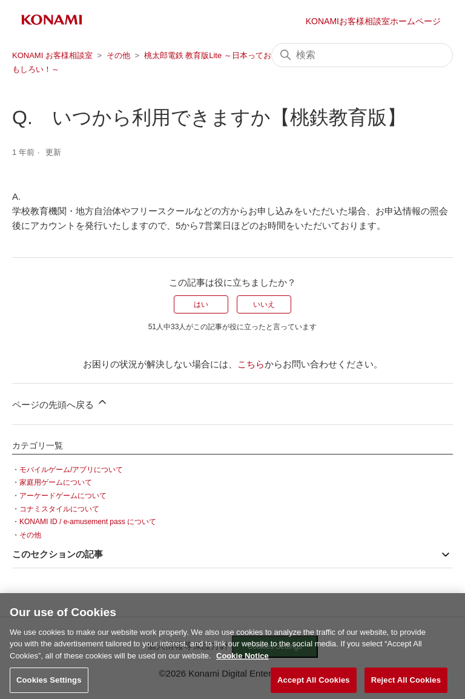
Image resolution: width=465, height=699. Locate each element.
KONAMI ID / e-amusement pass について (87, 521)
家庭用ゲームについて (55, 482)
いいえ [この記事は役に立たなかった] (264, 304)
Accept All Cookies (313, 684)
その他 (118, 55)
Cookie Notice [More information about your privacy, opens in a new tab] (242, 660)
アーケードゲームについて (63, 495)
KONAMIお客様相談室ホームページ (373, 21)
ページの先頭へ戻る (60, 403)
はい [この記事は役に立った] (201, 304)
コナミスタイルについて (59, 509)
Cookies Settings (49, 684)
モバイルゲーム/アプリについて (71, 469)
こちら (251, 364)
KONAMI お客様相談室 (52, 55)
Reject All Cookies (406, 684)
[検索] (362, 55)
